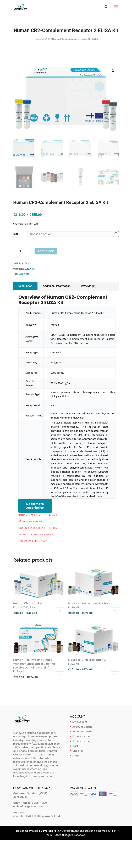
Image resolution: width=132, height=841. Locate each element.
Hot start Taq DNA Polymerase (35, 534)
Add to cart (45, 251)
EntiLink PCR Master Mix (32, 541)
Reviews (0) (88, 286)
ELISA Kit (46, 38)
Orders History (81, 736)
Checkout (78, 751)
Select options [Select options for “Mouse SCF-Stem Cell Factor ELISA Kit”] (115, 611)
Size (15, 233)
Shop (75, 755)
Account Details (82, 726)
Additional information (56, 286)
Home (37, 38)
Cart (75, 746)
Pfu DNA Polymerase (30, 521)
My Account (79, 722)
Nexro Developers (44, 831)
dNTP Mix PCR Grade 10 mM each (38, 515)
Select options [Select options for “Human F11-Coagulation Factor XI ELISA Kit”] (60, 611)
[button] (113, 71)
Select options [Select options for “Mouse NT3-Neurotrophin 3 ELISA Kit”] (115, 675)
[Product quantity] (21, 251)
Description (25, 286)
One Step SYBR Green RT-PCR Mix (37, 528)
